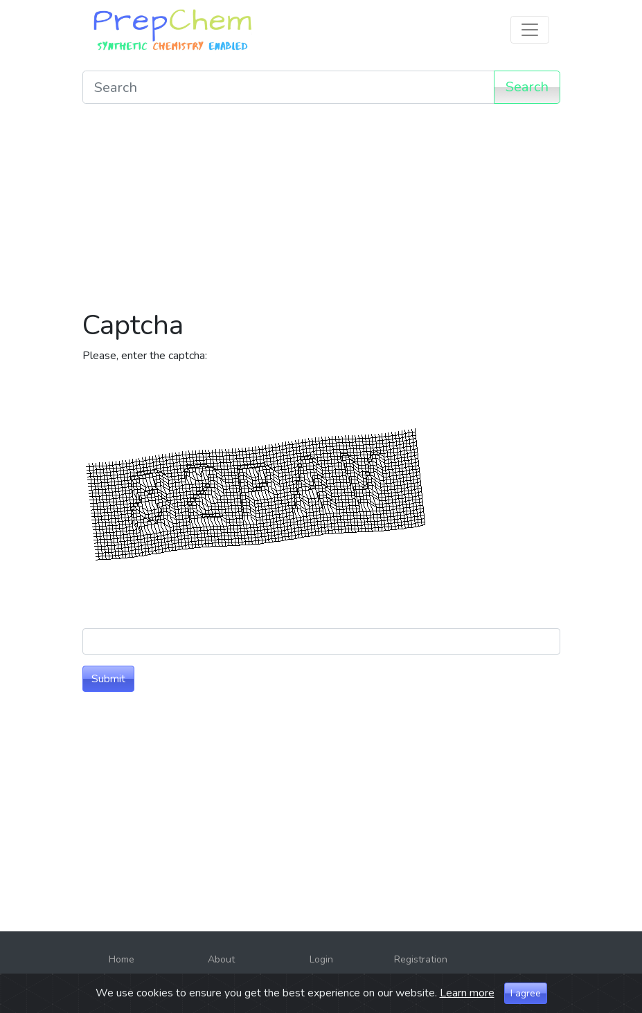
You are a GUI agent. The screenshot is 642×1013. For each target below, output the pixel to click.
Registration (420, 959)
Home (121, 959)
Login (321, 959)
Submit (108, 678)
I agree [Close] (525, 994)
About (221, 959)
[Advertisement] (321, 212)
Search (527, 86)
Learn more (467, 994)
